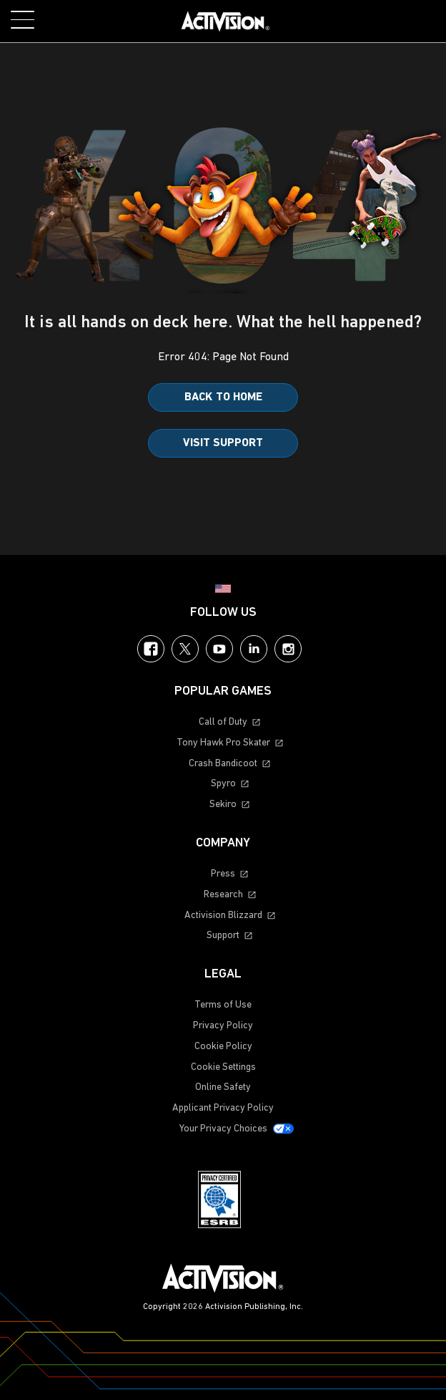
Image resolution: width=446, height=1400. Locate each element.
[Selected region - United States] (223, 589)
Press (223, 874)
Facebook (150, 648)
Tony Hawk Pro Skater (223, 743)
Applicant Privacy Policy (223, 1108)
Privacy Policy (223, 1025)
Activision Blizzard (223, 915)
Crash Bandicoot (223, 763)
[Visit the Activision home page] (226, 21)
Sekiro (223, 804)
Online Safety (223, 1087)
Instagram (288, 648)
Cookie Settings (223, 1067)
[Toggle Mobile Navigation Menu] (22, 20)
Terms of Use (223, 1005)
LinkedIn (253, 648)
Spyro (223, 783)
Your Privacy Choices (223, 1129)
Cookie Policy (223, 1046)
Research (223, 894)
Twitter (185, 648)
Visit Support (223, 443)
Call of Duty (223, 722)
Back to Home (223, 397)
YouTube (219, 648)
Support (223, 935)
